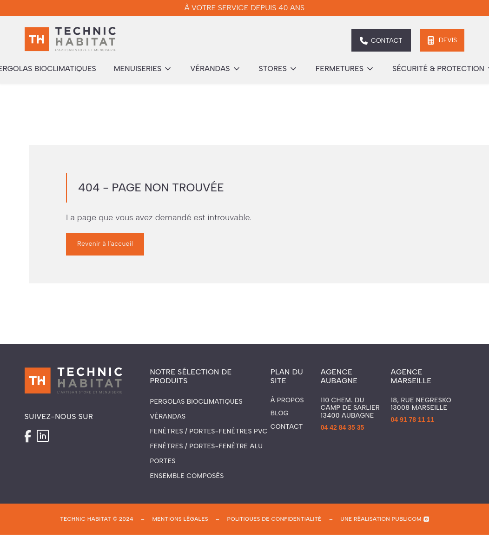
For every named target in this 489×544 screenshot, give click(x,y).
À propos (287, 400)
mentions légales (180, 519)
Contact (287, 427)
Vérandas (167, 416)
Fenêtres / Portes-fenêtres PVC (208, 431)
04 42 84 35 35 (342, 427)
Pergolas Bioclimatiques (196, 402)
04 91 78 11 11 (412, 419)
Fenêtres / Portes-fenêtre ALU (206, 446)
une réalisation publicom (381, 519)
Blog (280, 413)
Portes (162, 461)
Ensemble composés (187, 476)
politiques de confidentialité (274, 519)
